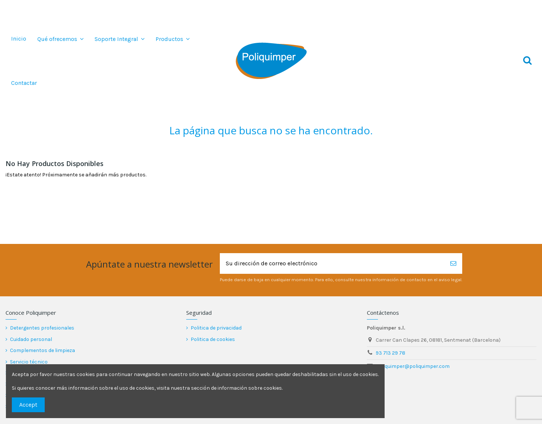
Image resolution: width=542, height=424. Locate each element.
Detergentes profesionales (42, 328)
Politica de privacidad (216, 328)
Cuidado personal (31, 339)
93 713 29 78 (390, 353)
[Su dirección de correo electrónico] (332, 263)
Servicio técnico (29, 362)
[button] (60, 39)
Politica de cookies (213, 339)
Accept (28, 404)
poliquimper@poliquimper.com (413, 366)
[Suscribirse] (453, 263)
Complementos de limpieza (42, 350)
